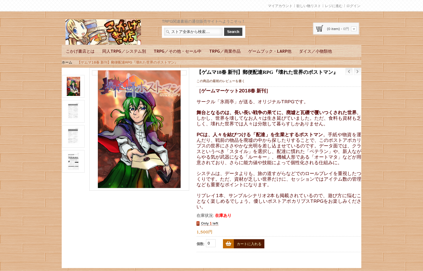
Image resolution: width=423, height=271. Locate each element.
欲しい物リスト (308, 6)
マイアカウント (280, 6)
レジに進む (334, 6)
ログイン (353, 6)
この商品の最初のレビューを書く (221, 81)
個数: (200, 244)
